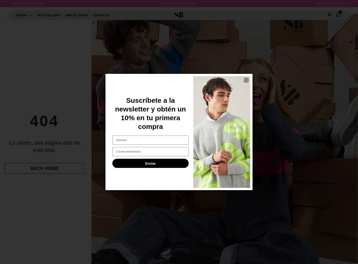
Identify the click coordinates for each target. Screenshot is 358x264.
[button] (246, 80)
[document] (179, 132)
